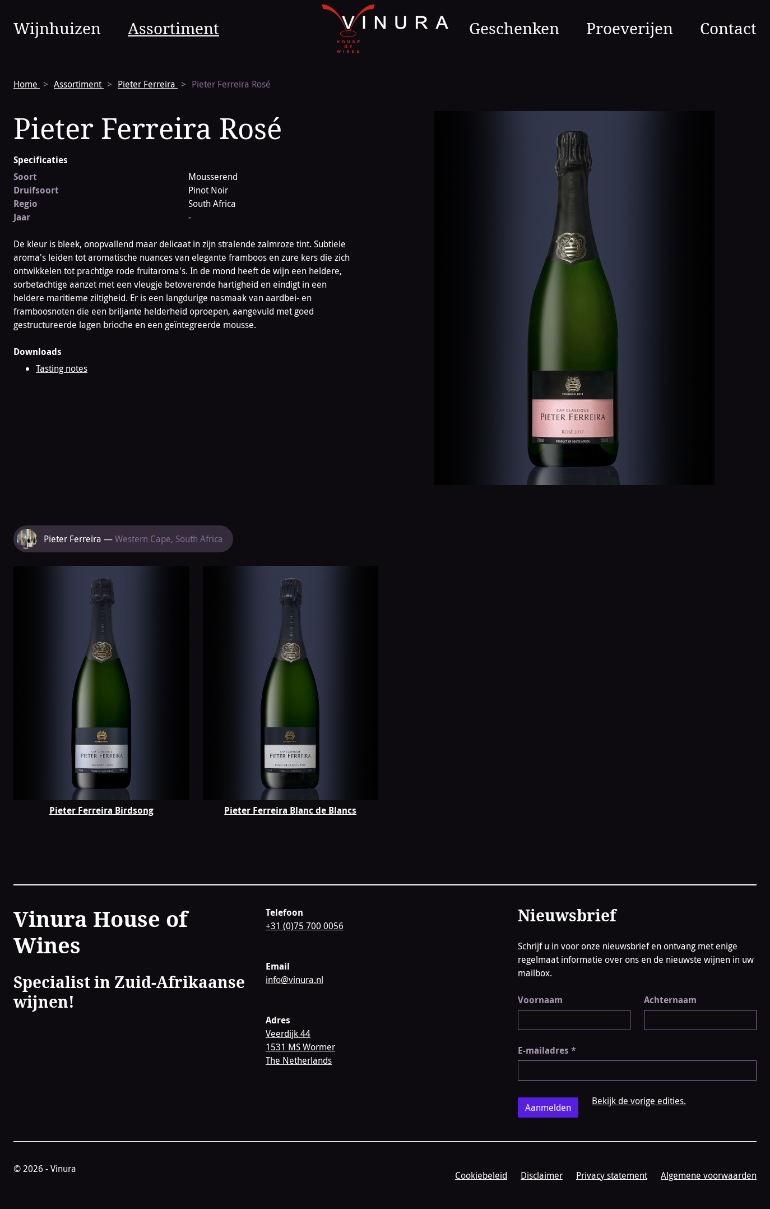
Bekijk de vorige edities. (639, 1101)
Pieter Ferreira (148, 84)
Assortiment (173, 28)
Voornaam (540, 1000)
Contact (728, 28)
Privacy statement (611, 1175)
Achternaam (670, 1000)
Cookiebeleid (481, 1175)
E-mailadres (547, 1050)
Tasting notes (61, 368)
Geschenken (514, 28)
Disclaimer (542, 1175)
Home (26, 84)
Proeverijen (629, 28)
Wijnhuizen (57, 28)
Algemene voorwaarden (709, 1175)
